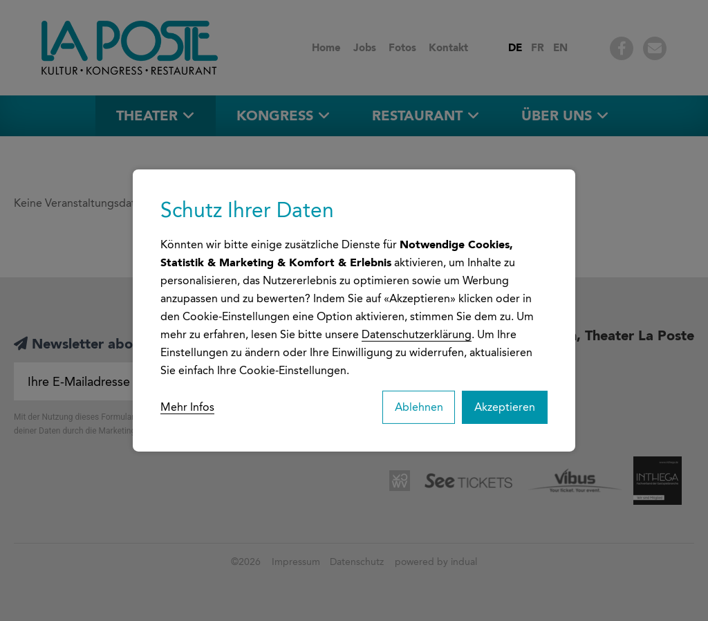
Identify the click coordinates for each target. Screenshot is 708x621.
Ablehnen (416, 407)
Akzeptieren (504, 407)
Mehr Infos (187, 407)
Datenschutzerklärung (417, 333)
